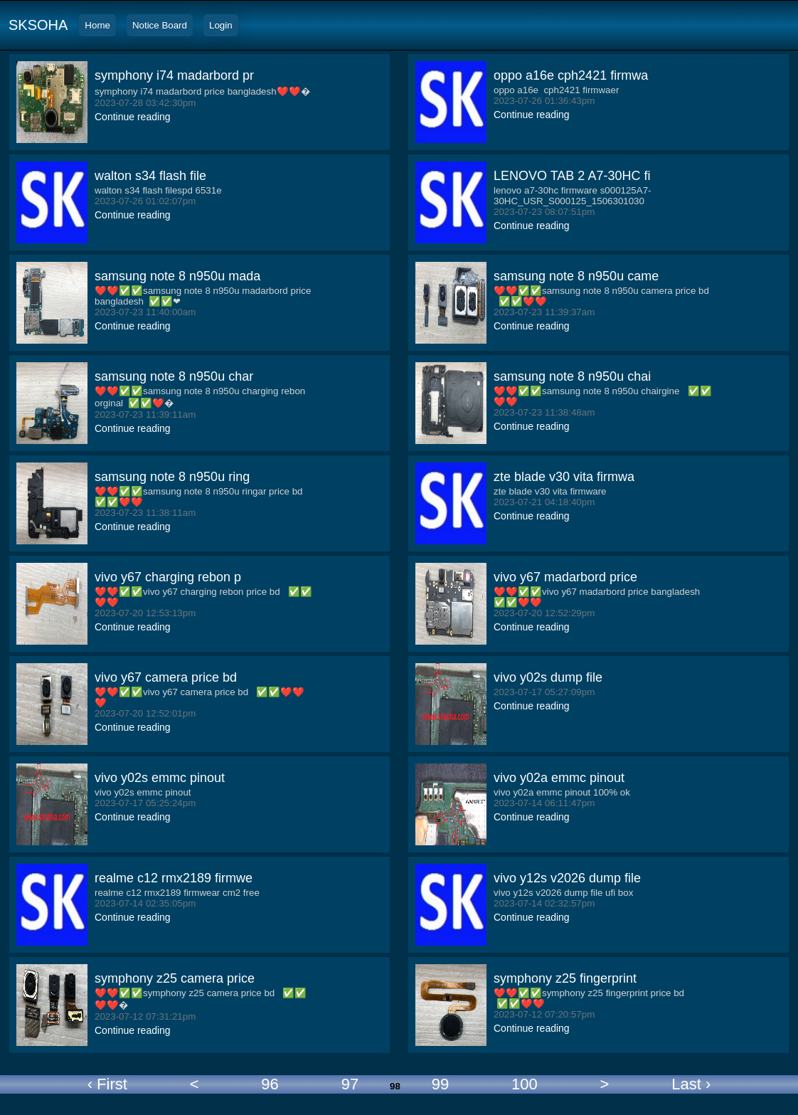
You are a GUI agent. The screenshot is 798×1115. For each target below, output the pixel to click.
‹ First (107, 1084)
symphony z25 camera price (175, 978)
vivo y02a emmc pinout (559, 778)
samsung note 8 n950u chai (572, 376)
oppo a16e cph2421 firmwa (571, 75)
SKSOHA (38, 25)
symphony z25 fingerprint (565, 978)
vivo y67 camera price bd (166, 677)
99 (440, 1084)
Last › (691, 1084)
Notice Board (159, 25)
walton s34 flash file (150, 176)
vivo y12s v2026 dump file (567, 878)
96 (269, 1084)
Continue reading (133, 116)
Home (97, 25)
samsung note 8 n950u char (174, 376)
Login (221, 25)
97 (349, 1084)
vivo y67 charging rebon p (168, 577)
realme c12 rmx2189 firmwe (173, 878)
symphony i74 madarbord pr (174, 75)
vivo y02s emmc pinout (160, 778)
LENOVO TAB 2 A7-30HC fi (572, 176)
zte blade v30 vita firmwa (564, 477)
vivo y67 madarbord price (565, 577)
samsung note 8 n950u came (576, 276)
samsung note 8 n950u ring (172, 477)
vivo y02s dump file (548, 677)
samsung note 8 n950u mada (177, 276)
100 (524, 1084)
